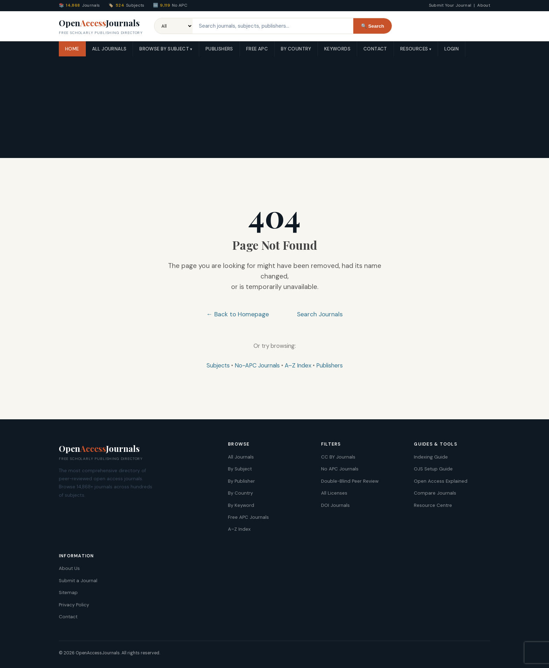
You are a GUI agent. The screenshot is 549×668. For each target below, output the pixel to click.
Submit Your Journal (450, 5)
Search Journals (320, 314)
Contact (375, 49)
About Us (69, 568)
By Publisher (241, 481)
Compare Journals (435, 493)
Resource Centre (433, 505)
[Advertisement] (274, 109)
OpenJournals (101, 26)
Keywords (337, 49)
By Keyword (241, 505)
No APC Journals (340, 469)
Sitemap (68, 592)
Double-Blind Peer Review (349, 481)
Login (451, 49)
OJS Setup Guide (433, 469)
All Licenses (334, 493)
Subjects (218, 365)
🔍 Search (372, 26)
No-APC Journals (257, 365)
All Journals (109, 49)
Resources (414, 49)
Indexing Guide (431, 457)
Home (72, 49)
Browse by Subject (164, 49)
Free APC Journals (248, 517)
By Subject (240, 469)
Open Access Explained (440, 481)
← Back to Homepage (237, 314)
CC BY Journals (338, 457)
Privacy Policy (74, 605)
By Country (296, 49)
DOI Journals (335, 505)
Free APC (257, 49)
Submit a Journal (78, 581)
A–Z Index (298, 365)
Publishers (219, 49)
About (483, 5)
